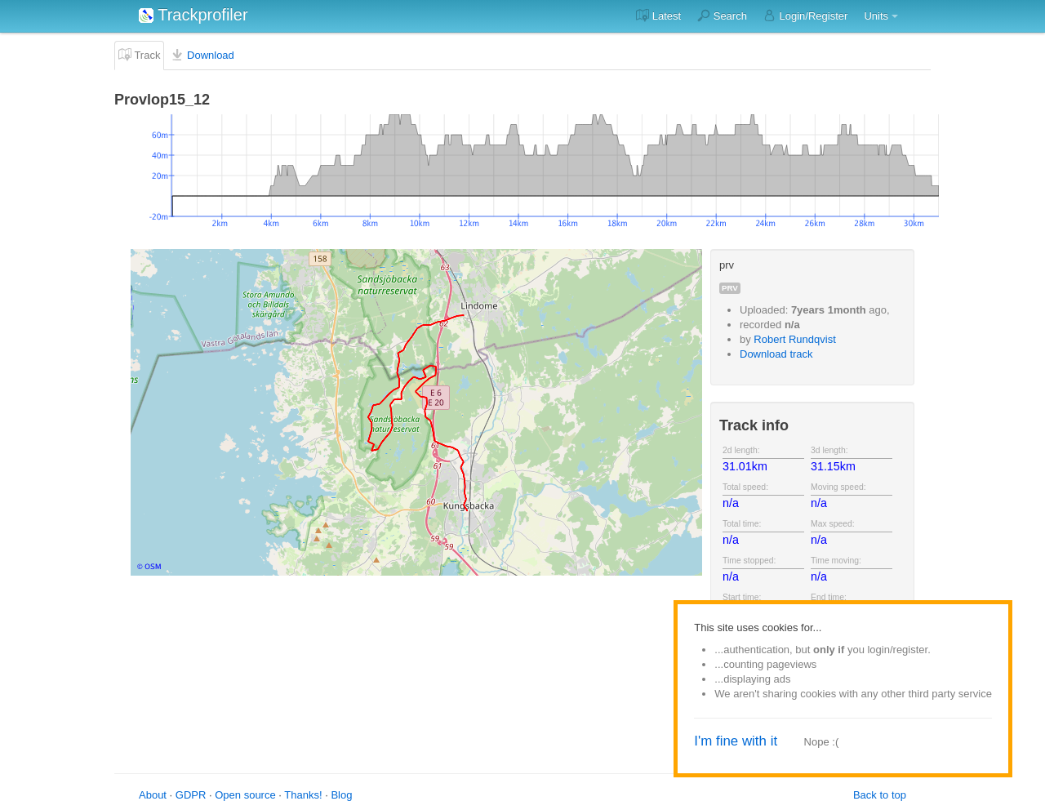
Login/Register (805, 15)
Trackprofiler (193, 15)
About (153, 795)
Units (876, 16)
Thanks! (303, 795)
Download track (776, 354)
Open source (245, 795)
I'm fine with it (735, 741)
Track (139, 54)
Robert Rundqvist (794, 339)
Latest (658, 15)
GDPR (191, 795)
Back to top (879, 795)
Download (202, 54)
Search (722, 15)
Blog (341, 795)
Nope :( (821, 742)
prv (730, 287)
